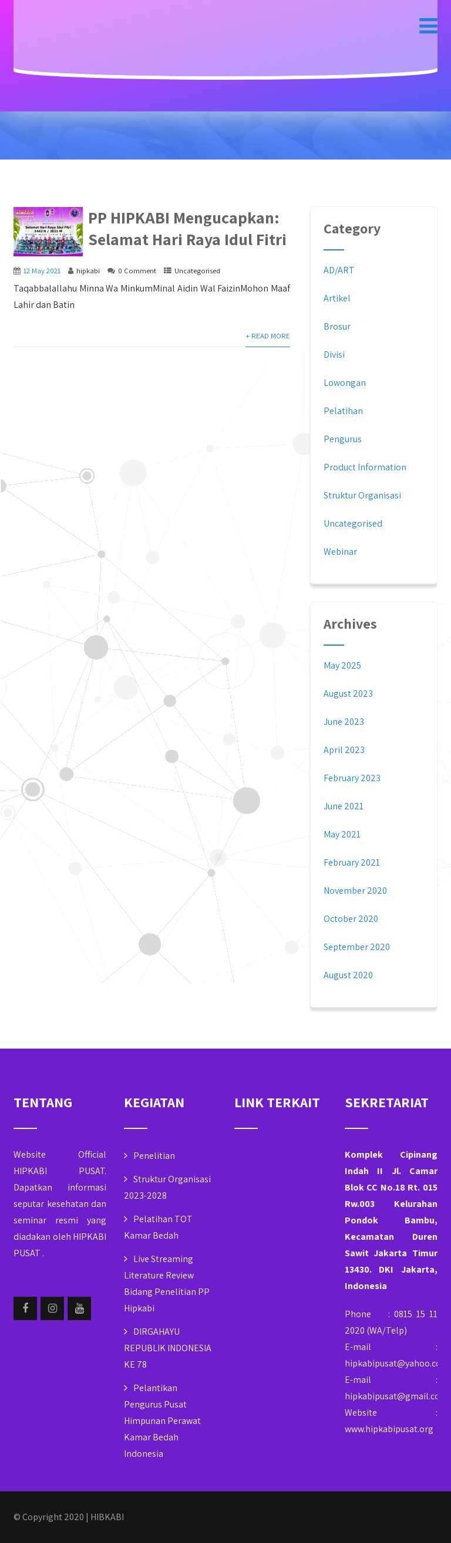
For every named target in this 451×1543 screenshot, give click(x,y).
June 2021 (344, 806)
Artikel (337, 298)
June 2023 (344, 721)
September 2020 (357, 947)
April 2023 (344, 750)
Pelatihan (343, 411)
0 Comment (137, 271)
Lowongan (345, 383)
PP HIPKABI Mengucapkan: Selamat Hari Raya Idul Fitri (187, 228)
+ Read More (267, 336)
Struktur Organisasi (362, 495)
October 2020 (351, 919)
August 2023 (348, 693)
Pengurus (343, 439)
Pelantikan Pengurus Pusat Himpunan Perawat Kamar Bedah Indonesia (162, 1421)
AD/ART (339, 270)
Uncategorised (197, 271)
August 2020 (348, 975)
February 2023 (352, 778)
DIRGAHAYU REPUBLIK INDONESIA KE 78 (167, 1348)
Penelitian (154, 1155)
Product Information (365, 467)
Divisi (334, 354)
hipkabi (88, 271)
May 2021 (342, 834)
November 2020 (355, 890)
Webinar (340, 551)
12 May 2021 (41, 271)
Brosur (337, 326)
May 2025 (342, 665)
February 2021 (352, 862)
